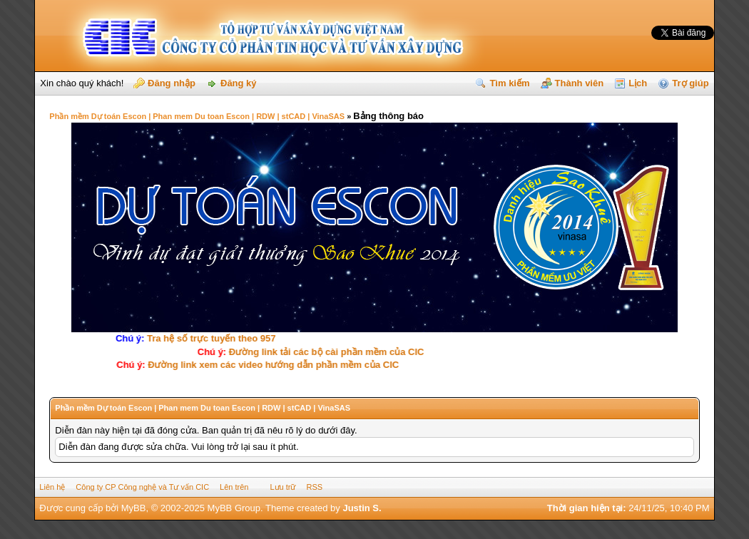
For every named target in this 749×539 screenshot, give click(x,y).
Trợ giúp (690, 83)
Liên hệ (52, 487)
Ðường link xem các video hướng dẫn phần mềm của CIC (276, 364)
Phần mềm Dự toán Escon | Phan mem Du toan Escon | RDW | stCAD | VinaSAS (197, 116)
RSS (314, 487)
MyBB (133, 508)
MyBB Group (234, 508)
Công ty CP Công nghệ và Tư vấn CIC (142, 487)
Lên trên (234, 487)
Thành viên (579, 83)
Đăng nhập (171, 83)
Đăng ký (238, 83)
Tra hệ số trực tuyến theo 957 (207, 338)
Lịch (637, 83)
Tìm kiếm (509, 83)
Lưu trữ (282, 487)
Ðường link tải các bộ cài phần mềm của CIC (324, 351)
